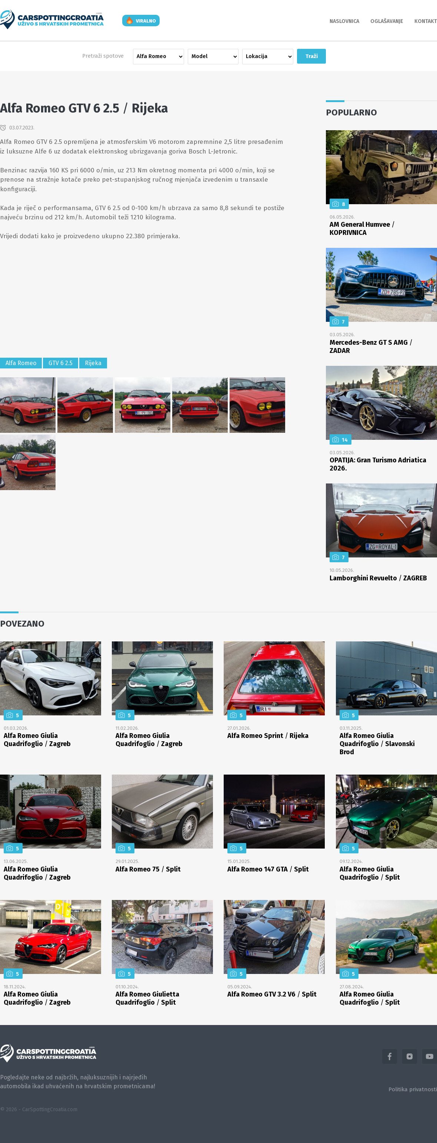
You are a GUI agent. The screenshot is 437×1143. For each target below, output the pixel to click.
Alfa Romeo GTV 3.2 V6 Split (272, 994)
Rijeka (93, 363)
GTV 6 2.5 (61, 363)
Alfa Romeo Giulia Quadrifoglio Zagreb (37, 740)
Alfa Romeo (21, 363)
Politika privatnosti (412, 1089)
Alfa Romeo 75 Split (148, 869)
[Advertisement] (142, 300)
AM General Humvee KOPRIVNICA (362, 228)
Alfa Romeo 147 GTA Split (268, 869)
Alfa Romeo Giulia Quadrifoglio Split (370, 873)
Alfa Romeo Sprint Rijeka (267, 736)
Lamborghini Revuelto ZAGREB (378, 578)
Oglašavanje (386, 21)
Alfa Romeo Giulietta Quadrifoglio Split (147, 998)
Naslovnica (344, 21)
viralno (146, 21)
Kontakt (425, 21)
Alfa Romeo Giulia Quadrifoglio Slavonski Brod (377, 744)
